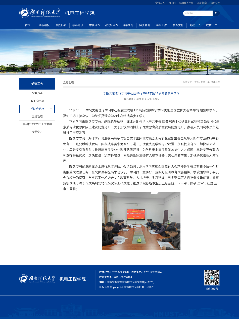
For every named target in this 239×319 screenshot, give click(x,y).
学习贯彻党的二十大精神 (37, 124)
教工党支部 (37, 100)
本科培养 (94, 25)
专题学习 (37, 131)
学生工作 (161, 25)
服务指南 (202, 2)
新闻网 (172, 2)
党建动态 (37, 116)
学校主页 (160, 2)
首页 (27, 25)
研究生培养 (111, 25)
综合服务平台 (186, 2)
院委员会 (37, 93)
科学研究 (128, 25)
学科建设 (77, 25)
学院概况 (44, 25)
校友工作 (211, 25)
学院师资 (61, 25)
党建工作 (194, 25)
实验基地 (144, 25)
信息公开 (215, 2)
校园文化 (178, 25)
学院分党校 (37, 108)
